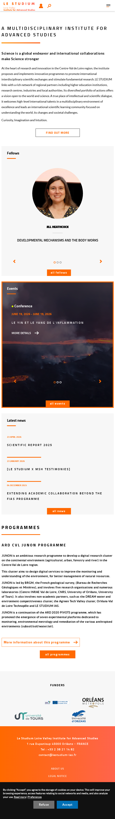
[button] (14, 264)
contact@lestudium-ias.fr (58, 755)
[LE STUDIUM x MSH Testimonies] (39, 469)
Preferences (35, 797)
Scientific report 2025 (29, 445)
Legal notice (57, 776)
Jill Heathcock (58, 227)
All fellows (59, 272)
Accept (67, 804)
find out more (57, 132)
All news (59, 511)
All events (57, 403)
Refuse (44, 804)
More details (21, 333)
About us (57, 768)
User (41, 6)
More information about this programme (37, 642)
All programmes (57, 654)
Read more (20, 797)
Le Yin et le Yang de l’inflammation (48, 322)
